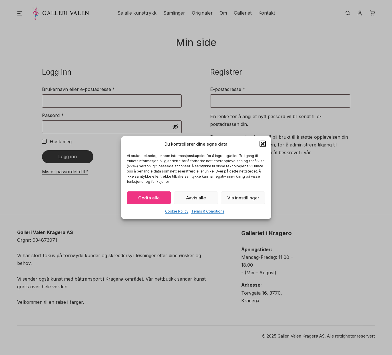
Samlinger (174, 13)
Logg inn (67, 156)
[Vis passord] (175, 127)
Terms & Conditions (207, 211)
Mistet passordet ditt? (65, 171)
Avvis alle (196, 197)
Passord (61, 115)
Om (223, 13)
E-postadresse (236, 89)
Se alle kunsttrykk (136, 13)
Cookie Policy (176, 211)
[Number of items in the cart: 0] (372, 13)
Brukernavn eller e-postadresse (87, 89)
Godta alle (149, 197)
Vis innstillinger (243, 197)
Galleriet (243, 13)
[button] (263, 144)
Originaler (202, 13)
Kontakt (266, 13)
